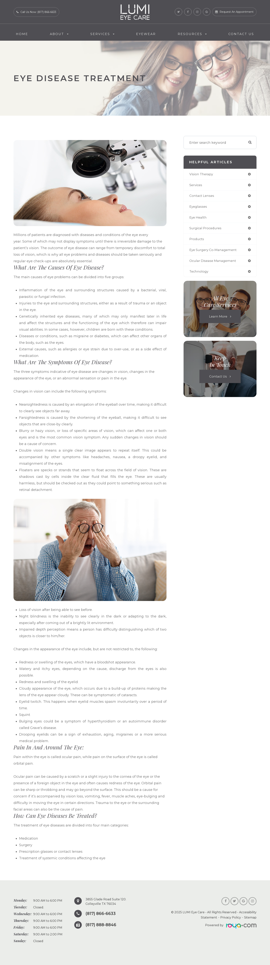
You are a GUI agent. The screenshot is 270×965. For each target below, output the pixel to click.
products (197, 241)
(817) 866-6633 (102, 913)
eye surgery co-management (214, 252)
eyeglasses (198, 207)
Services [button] (102, 34)
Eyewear (146, 34)
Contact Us (241, 34)
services (196, 185)
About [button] (59, 34)
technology (199, 274)
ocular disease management (214, 263)
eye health (198, 219)
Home (22, 34)
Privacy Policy (230, 917)
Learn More (218, 319)
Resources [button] (192, 34)
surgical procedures (206, 230)
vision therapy (201, 174)
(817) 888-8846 (102, 925)
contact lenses (202, 196)
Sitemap (250, 917)
